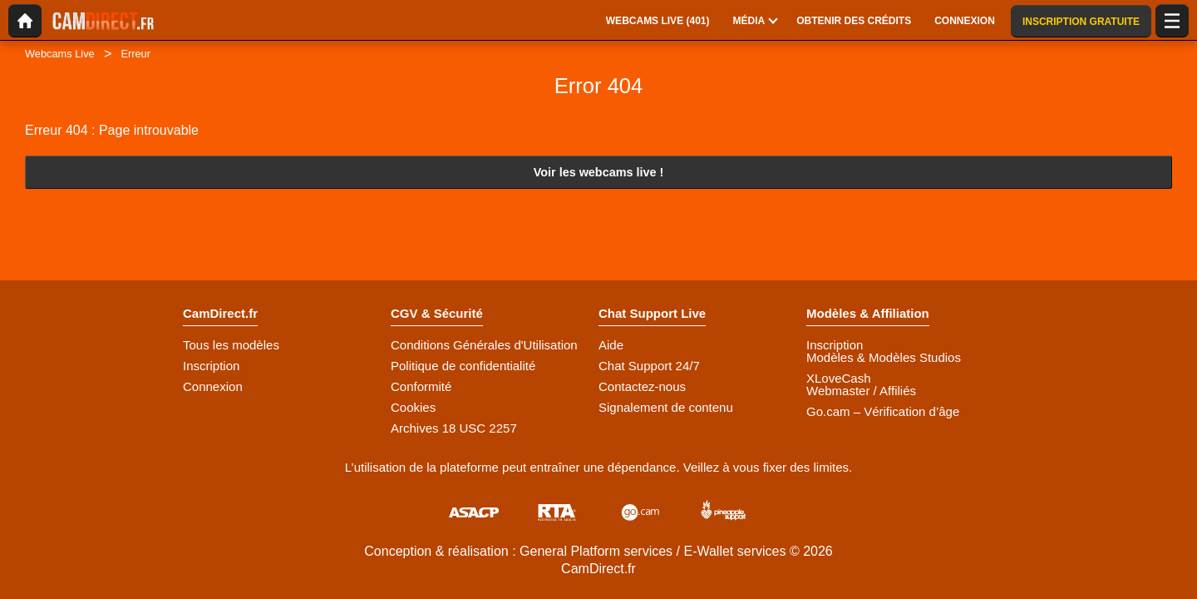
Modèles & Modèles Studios (883, 357)
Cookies (413, 407)
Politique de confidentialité (463, 366)
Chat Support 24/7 (649, 366)
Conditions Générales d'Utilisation (484, 345)
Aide (610, 345)
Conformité (421, 386)
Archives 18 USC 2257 (454, 428)
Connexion (213, 386)
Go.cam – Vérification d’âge (882, 411)
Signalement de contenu (665, 407)
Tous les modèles (231, 345)
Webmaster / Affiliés (861, 391)
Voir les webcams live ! (599, 172)
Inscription (211, 366)
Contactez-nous (642, 386)
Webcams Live (60, 53)
